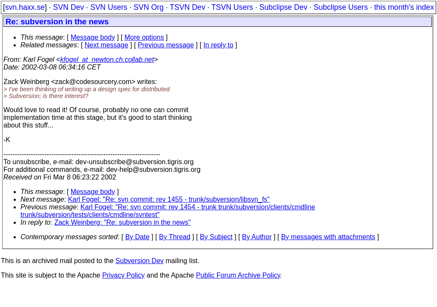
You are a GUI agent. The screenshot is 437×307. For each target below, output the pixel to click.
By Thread (175, 236)
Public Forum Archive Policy (238, 275)
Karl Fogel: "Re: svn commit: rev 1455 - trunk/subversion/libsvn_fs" (169, 199)
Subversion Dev (140, 260)
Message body (92, 37)
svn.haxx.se (25, 7)
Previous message (166, 45)
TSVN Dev (187, 7)
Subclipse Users (341, 7)
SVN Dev (68, 7)
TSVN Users (232, 7)
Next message (106, 45)
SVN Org (148, 7)
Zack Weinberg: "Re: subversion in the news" (122, 222)
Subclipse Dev (283, 7)
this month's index (404, 7)
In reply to (218, 45)
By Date (137, 236)
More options (144, 37)
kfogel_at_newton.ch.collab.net (107, 59)
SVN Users (108, 7)
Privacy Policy (123, 275)
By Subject (216, 236)
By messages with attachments (328, 236)
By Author (256, 236)
